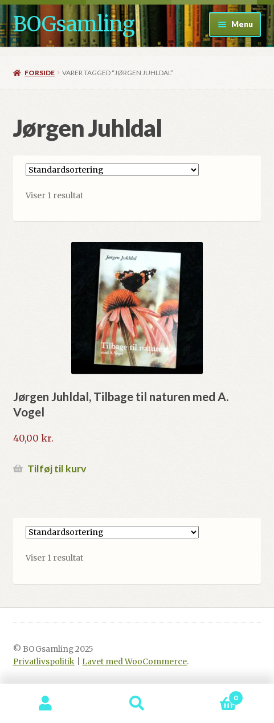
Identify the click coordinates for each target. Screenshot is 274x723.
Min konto (45, 703)
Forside (39, 72)
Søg (136, 703)
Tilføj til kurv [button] (56, 469)
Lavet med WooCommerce (134, 662)
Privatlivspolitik (44, 662)
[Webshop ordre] (112, 170)
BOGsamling (73, 24)
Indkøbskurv (213, 695)
